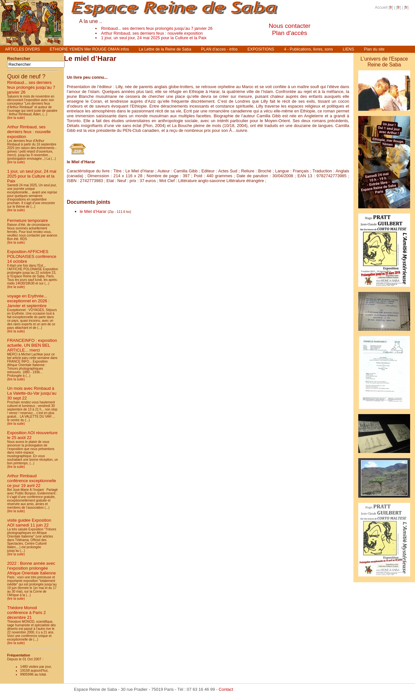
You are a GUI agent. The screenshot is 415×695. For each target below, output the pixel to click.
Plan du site (374, 49)
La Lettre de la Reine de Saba (165, 49)
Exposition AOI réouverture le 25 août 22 (32, 435)
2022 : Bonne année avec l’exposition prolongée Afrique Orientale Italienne (31, 568)
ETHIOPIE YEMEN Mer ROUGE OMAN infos (89, 49)
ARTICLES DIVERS (22, 49)
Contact (226, 689)
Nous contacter (290, 25)
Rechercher (18, 58)
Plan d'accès (289, 32)
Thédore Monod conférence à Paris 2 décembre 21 (26, 612)
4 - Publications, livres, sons (308, 49)
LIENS (348, 49)
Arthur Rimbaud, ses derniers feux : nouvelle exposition (152, 33)
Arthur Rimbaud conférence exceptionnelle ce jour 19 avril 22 (31, 480)
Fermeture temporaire (27, 220)
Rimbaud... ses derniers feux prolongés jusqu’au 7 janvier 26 (157, 28)
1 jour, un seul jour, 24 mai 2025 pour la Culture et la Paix (154, 37)
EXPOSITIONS (260, 49)
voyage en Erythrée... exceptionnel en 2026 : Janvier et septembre (28, 301)
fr (391, 7)
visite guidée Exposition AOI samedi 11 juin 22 (29, 522)
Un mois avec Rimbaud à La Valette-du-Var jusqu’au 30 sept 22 (31, 393)
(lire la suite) (16, 118)
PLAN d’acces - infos (219, 49)
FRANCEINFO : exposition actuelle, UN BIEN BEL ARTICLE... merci (32, 345)
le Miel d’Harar (93, 211)
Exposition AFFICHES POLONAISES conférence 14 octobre (31, 256)
